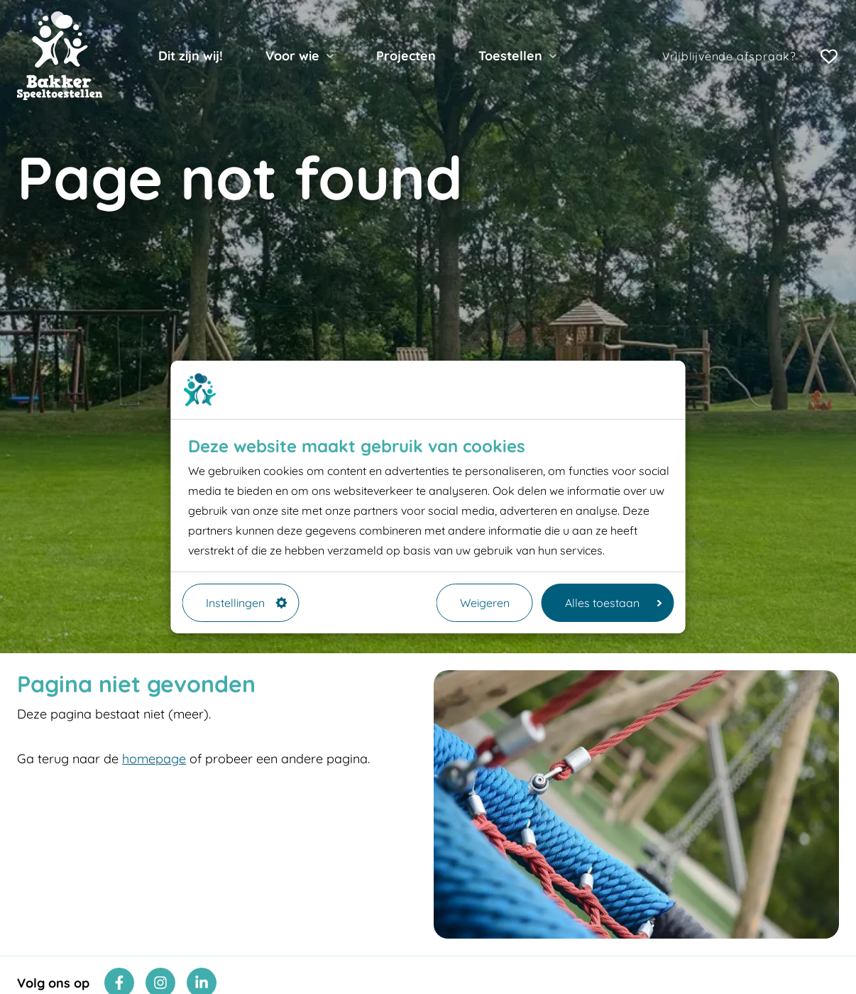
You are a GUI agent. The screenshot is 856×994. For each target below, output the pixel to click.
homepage (154, 758)
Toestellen (510, 56)
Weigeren (485, 603)
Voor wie (292, 56)
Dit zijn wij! (190, 56)
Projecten (406, 56)
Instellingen (246, 603)
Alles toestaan (613, 603)
